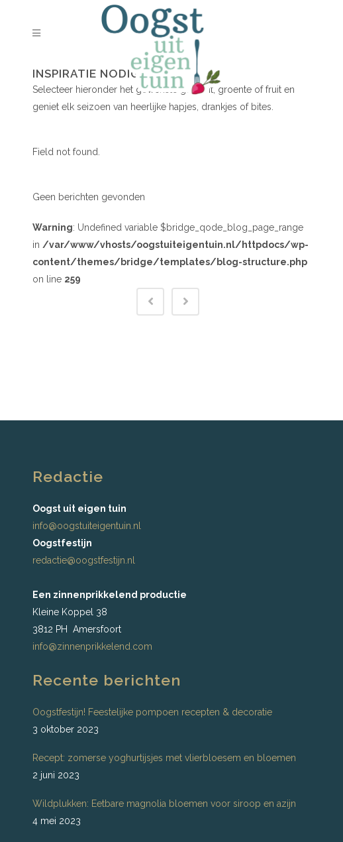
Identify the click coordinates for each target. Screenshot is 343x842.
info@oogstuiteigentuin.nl (86, 525)
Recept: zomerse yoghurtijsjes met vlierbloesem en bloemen (164, 757)
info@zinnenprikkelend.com (92, 646)
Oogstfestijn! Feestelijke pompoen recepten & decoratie (152, 712)
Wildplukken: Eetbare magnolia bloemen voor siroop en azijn (164, 803)
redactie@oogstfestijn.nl (83, 560)
